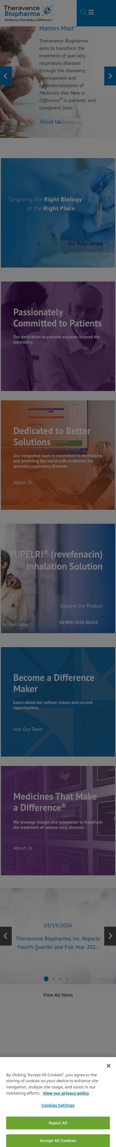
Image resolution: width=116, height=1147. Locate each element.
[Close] (108, 1075)
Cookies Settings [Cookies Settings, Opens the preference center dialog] (58, 1114)
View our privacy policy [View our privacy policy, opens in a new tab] (66, 1102)
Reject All (58, 1132)
